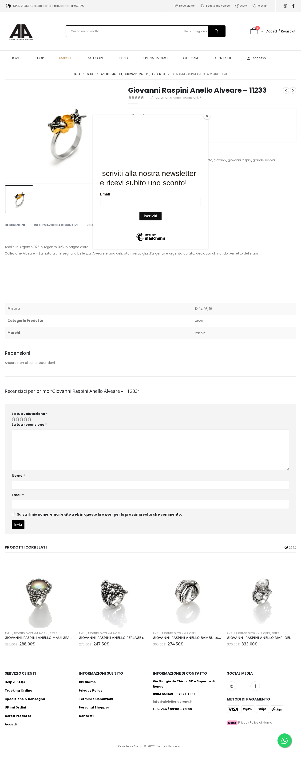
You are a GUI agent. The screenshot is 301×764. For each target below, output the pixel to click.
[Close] (206, 115)
